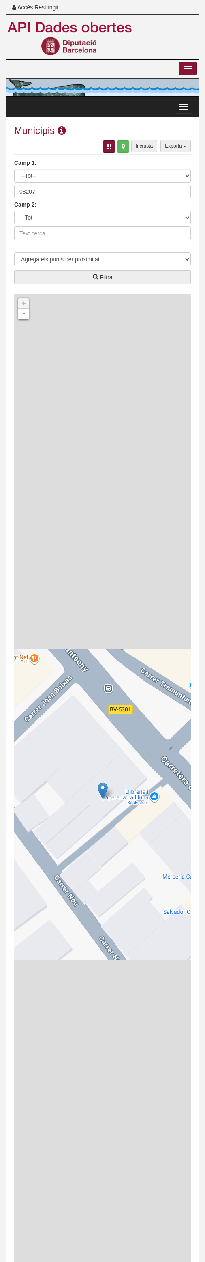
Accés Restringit (35, 7)
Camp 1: (25, 162)
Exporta (175, 146)
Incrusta (144, 146)
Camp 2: (25, 204)
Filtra (103, 277)
